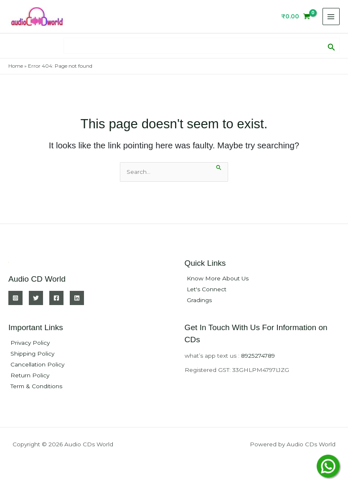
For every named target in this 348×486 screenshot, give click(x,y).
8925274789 (258, 355)
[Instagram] (15, 298)
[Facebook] (56, 298)
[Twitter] (36, 298)
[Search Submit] (219, 166)
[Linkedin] (77, 298)
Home (15, 66)
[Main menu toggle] (331, 16)
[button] (331, 45)
